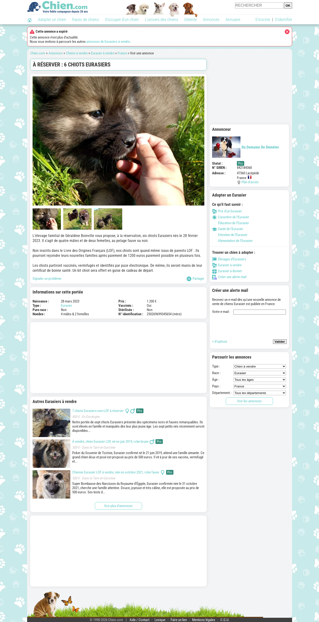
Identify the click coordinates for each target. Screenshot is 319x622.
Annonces (211, 19)
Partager (195, 278)
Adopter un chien (52, 19)
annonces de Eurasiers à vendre (108, 41)
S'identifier (283, 19)
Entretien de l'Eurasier (230, 235)
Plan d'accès (250, 182)
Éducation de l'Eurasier (230, 223)
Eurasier (66, 305)
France (122, 53)
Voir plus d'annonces (118, 506)
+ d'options (219, 341)
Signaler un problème (47, 278)
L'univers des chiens (161, 19)
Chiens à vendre (77, 53)
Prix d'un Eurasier (227, 211)
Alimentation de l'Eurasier (232, 241)
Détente (190, 19)
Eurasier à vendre (102, 53)
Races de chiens (85, 19)
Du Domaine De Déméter (245, 147)
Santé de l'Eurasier (227, 229)
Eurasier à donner (227, 271)
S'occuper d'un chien (122, 19)
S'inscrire (262, 19)
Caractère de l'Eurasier (230, 217)
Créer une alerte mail (229, 277)
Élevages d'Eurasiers (229, 259)
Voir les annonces (249, 401)
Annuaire (233, 19)
